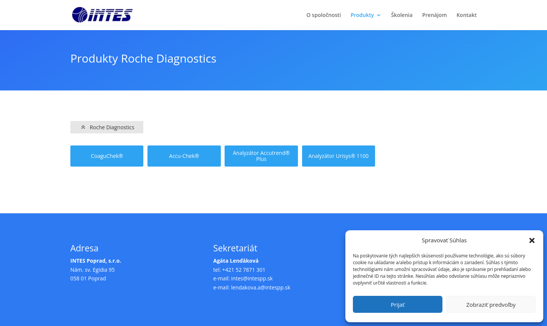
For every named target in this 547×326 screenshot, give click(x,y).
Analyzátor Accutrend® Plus (261, 156)
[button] (532, 240)
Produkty (362, 15)
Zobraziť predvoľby (490, 304)
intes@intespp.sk (252, 278)
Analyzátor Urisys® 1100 (338, 156)
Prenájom (434, 15)
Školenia (401, 15)
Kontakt (466, 15)
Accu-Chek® (184, 156)
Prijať (397, 304)
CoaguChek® (107, 156)
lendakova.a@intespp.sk (260, 287)
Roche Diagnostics (112, 127)
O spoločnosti (323, 15)
